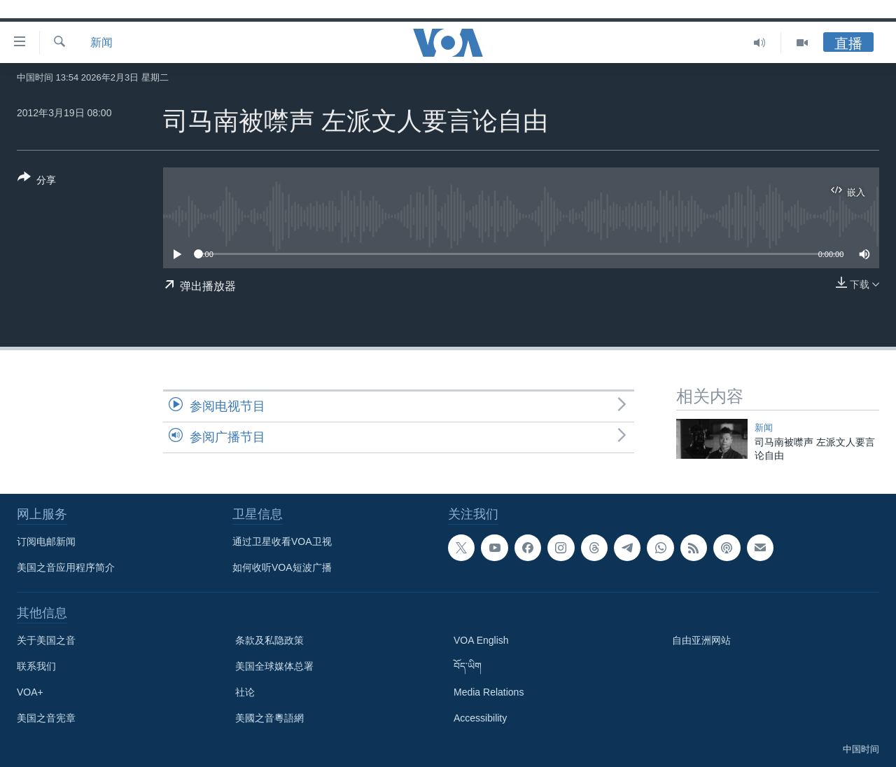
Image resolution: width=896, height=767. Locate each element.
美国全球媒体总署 (274, 666)
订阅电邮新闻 (46, 541)
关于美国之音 (46, 640)
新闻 (101, 42)
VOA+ (30, 692)
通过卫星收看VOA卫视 (282, 541)
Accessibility (480, 718)
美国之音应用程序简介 (66, 567)
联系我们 (36, 666)
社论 (245, 692)
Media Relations (489, 692)
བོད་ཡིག (468, 666)
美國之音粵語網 (269, 718)
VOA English (481, 640)
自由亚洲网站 (701, 640)
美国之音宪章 (46, 718)
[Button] (37, 181)
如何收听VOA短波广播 (282, 567)
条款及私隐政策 (269, 640)
